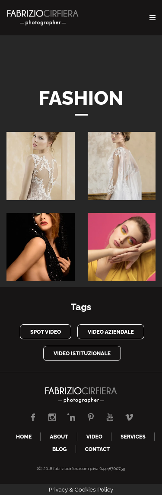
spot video (45, 332)
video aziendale (111, 332)
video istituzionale (82, 353)
